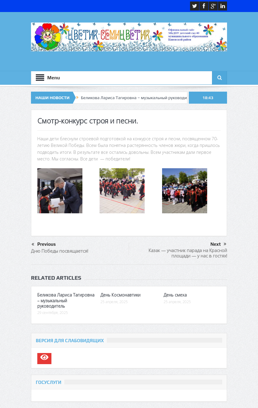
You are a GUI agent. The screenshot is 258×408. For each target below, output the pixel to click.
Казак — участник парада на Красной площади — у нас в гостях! (188, 253)
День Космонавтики (120, 295)
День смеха (175, 295)
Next (218, 244)
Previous (44, 244)
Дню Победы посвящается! (59, 251)
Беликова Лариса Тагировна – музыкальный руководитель (138, 97)
